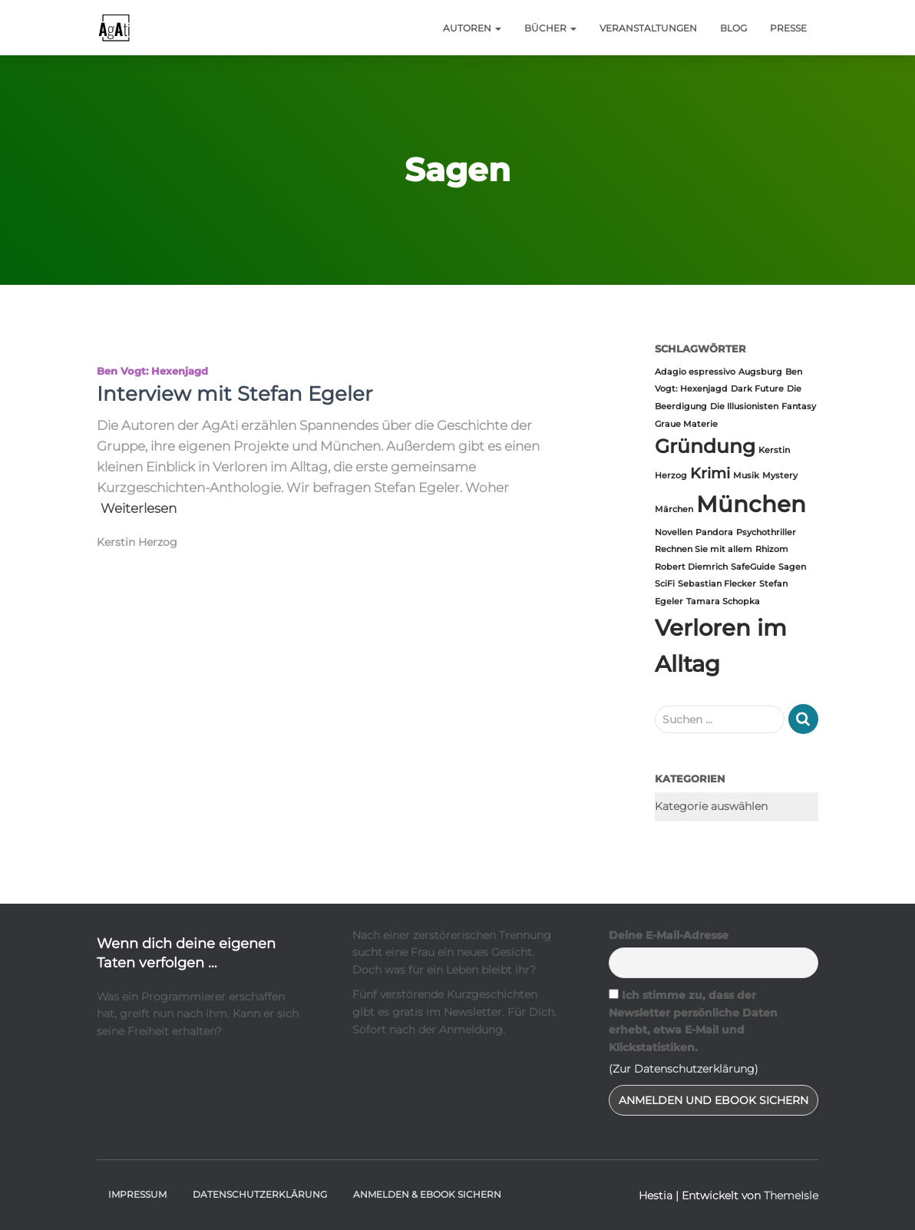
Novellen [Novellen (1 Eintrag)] (673, 532)
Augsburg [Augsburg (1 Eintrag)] (760, 372)
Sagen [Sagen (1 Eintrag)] (792, 567)
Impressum (137, 1194)
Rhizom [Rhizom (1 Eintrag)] (771, 549)
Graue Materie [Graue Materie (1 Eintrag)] (686, 424)
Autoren (472, 28)
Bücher (550, 28)
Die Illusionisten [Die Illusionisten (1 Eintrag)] (744, 407)
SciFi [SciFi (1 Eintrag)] (665, 584)
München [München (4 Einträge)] (751, 504)
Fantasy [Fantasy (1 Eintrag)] (798, 407)
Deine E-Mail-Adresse (668, 935)
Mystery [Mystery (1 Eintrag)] (780, 476)
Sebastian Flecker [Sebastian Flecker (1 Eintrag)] (717, 584)
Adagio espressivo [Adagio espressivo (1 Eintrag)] (695, 372)
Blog (733, 28)
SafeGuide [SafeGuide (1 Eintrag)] (753, 567)
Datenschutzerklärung (260, 1194)
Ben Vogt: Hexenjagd (152, 371)
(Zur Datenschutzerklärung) (683, 1069)
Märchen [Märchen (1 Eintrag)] (674, 509)
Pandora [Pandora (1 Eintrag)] (714, 532)
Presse (788, 28)
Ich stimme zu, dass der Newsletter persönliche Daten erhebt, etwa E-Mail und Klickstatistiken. (693, 1021)
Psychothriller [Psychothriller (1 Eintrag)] (766, 532)
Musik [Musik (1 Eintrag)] (746, 476)
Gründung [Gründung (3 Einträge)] (705, 446)
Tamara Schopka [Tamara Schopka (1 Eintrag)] (723, 602)
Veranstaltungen (648, 28)
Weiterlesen (139, 508)
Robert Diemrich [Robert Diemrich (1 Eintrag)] (691, 567)
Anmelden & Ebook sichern (427, 1194)
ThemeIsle (791, 1195)
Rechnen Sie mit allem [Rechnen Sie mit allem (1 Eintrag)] (703, 549)
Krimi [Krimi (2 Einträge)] (710, 473)
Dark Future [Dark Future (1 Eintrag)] (757, 389)
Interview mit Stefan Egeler (234, 394)
